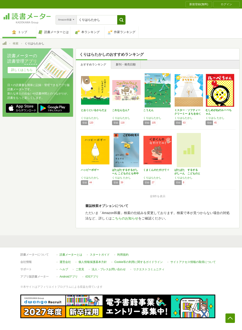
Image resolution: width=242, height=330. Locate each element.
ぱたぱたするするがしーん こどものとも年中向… (125, 173)
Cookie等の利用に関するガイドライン (138, 262)
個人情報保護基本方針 (92, 262)
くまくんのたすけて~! (156, 169)
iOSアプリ (92, 276)
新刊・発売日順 (126, 64)
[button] (121, 20)
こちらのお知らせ (125, 218)
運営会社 (65, 262)
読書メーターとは (71, 254)
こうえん (148, 110)
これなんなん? (120, 110)
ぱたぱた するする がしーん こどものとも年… (187, 173)
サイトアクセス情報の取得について (193, 262)
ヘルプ (64, 269)
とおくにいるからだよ (94, 110)
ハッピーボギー (90, 169)
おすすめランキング (93, 64)
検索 (15, 43)
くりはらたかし (90, 117)
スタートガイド (100, 254)
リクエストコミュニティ (148, 269)
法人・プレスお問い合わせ (109, 269)
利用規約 (123, 254)
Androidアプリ (69, 276)
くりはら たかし (215, 117)
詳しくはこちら (22, 70)
